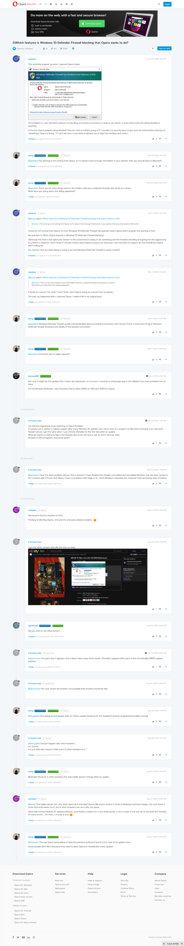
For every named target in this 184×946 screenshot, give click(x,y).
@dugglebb (33, 716)
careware (32, 510)
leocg (30, 155)
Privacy (124, 884)
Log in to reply (164, 48)
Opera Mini (19, 914)
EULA (123, 892)
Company (160, 873)
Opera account (62, 884)
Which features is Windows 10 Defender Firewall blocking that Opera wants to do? (81, 218)
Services (60, 873)
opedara (32, 59)
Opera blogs (93, 884)
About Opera (161, 880)
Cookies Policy (127, 888)
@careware (66, 837)
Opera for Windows (25, 49)
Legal (124, 873)
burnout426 (33, 376)
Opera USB (19, 901)
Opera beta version (23, 897)
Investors (159, 892)
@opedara (65, 155)
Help (90, 873)
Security (124, 880)
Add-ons (59, 880)
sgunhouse (33, 625)
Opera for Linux (21, 893)
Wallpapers (60, 888)
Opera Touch (20, 918)
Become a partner (163, 896)
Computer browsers (21, 880)
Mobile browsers (20, 905)
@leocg (41, 213)
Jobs (157, 888)
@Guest (42, 510)
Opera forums (94, 888)
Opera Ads (60, 892)
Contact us (160, 900)
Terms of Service (128, 896)
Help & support (95, 880)
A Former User (34, 421)
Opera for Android (22, 911)
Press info (159, 884)
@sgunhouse (48, 653)
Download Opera (93, 23)
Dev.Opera (93, 892)
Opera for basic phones (25, 922)
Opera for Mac (21, 889)
